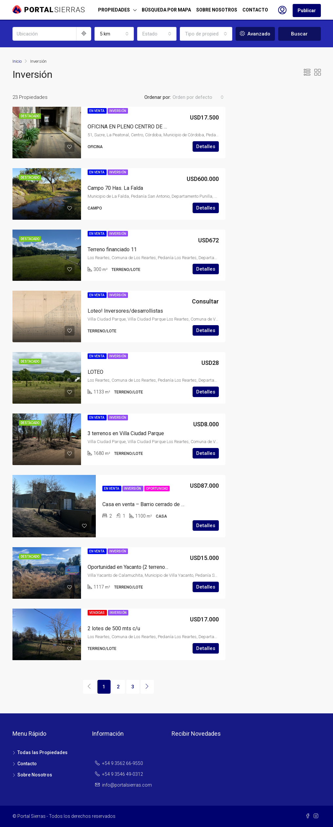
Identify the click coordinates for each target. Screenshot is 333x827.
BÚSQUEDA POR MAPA (166, 9)
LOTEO (95, 372)
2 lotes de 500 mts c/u (114, 628)
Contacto (27, 763)
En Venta (97, 111)
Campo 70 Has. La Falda (115, 188)
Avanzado (255, 34)
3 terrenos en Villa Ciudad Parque (126, 433)
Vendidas (97, 613)
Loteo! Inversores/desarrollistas (125, 311)
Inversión (117, 111)
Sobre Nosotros (34, 774)
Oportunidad (157, 488)
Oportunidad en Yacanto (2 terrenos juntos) (136, 567)
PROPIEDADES (114, 9)
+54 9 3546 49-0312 (122, 774)
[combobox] (114, 34)
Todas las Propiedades (42, 752)
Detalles (205, 146)
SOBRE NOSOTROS (216, 9)
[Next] (147, 687)
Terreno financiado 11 (112, 249)
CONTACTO (255, 9)
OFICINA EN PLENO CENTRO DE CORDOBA (138, 126)
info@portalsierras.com (127, 785)
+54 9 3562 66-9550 (122, 763)
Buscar (299, 34)
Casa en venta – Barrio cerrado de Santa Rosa (154, 504)
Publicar (307, 10)
